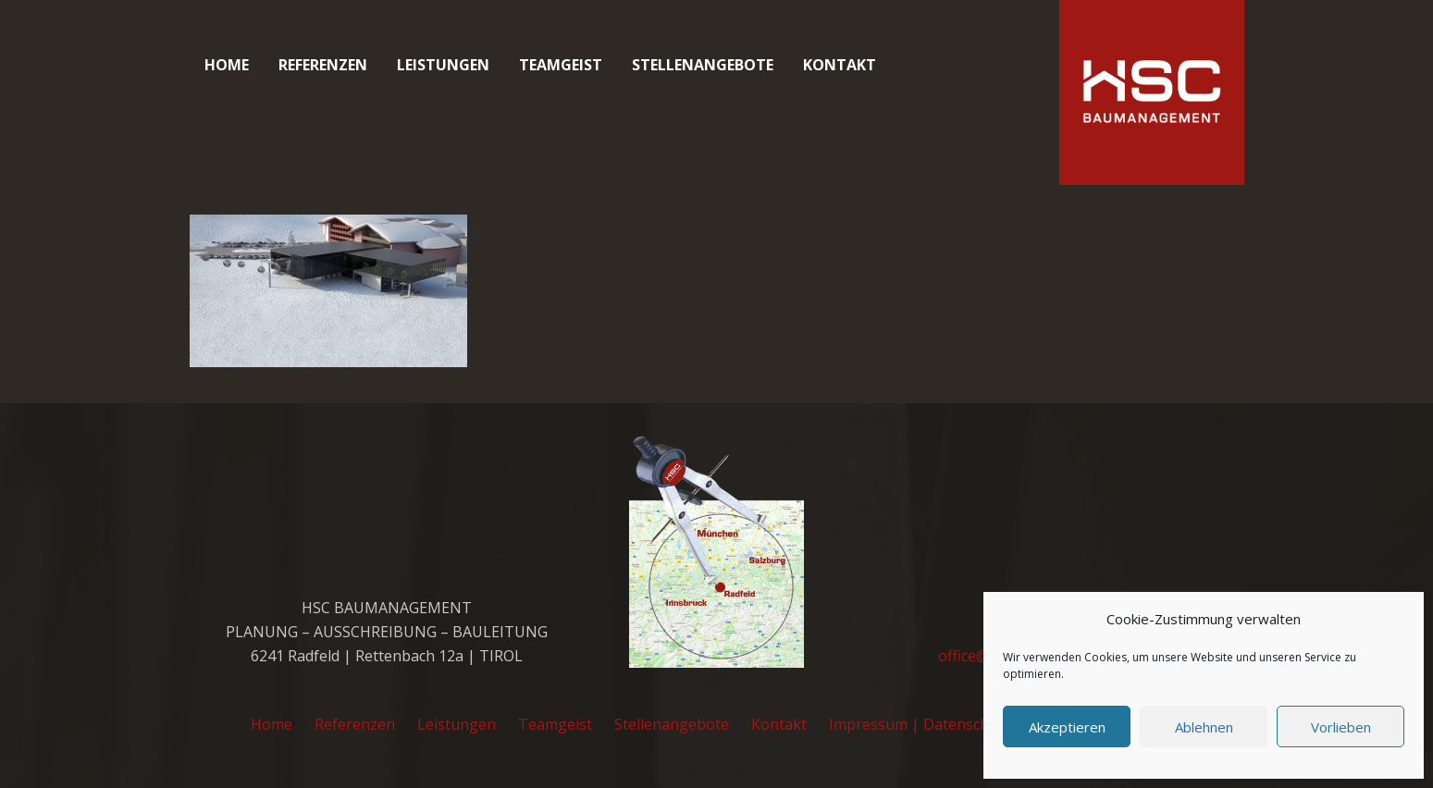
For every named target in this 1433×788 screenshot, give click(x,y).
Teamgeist (555, 724)
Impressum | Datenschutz (920, 724)
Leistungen (456, 724)
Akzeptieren (1067, 727)
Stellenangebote (671, 724)
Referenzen (355, 724)
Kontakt (779, 724)
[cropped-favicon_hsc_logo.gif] (1151, 92)
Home (271, 724)
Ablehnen (1204, 727)
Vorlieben (1341, 727)
